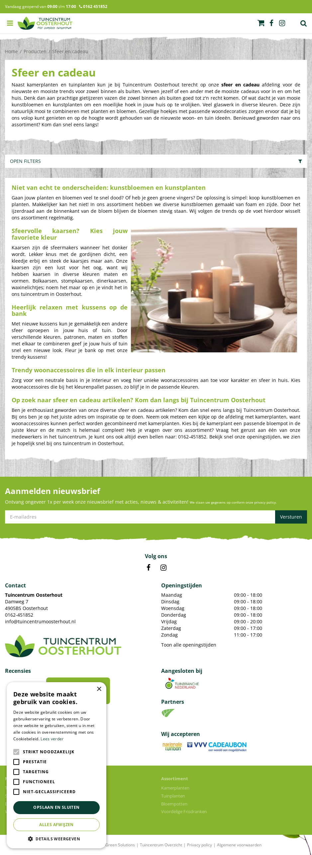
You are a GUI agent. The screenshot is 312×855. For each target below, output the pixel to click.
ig (282, 23)
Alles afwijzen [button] (56, 824)
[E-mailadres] (156, 517)
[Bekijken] (261, 23)
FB (149, 568)
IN (163, 568)
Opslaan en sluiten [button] (56, 807)
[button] (56, 838)
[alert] (56, 765)
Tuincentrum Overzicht (161, 845)
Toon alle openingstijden (188, 645)
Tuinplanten (173, 796)
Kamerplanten (175, 788)
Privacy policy (199, 845)
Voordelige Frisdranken (184, 811)
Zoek (304, 23)
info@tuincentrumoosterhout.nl (40, 621)
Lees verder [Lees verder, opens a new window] (52, 739)
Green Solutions (120, 845)
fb (271, 23)
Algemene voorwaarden (239, 845)
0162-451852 (19, 615)
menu (10, 23)
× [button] (98, 689)
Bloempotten (174, 804)
